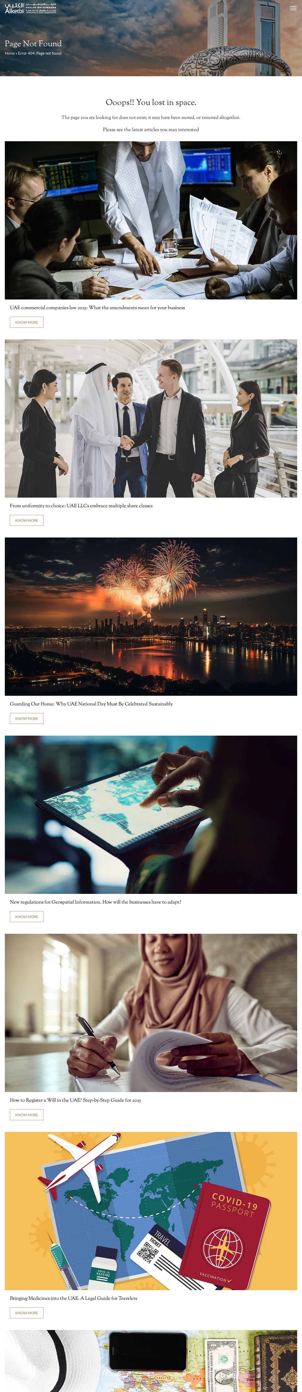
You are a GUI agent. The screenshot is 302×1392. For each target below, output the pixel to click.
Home (10, 53)
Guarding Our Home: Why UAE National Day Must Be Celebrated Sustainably (91, 704)
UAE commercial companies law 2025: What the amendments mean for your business (97, 308)
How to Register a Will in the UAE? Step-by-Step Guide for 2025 (75, 1100)
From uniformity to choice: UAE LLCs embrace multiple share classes (81, 506)
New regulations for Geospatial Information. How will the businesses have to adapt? (95, 902)
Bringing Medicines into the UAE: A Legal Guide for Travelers (74, 1298)
